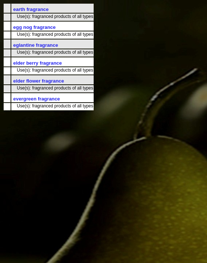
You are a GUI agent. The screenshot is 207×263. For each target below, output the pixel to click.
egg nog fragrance (34, 27)
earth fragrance (30, 9)
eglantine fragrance (35, 45)
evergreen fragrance (36, 99)
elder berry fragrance (37, 63)
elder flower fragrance (38, 81)
